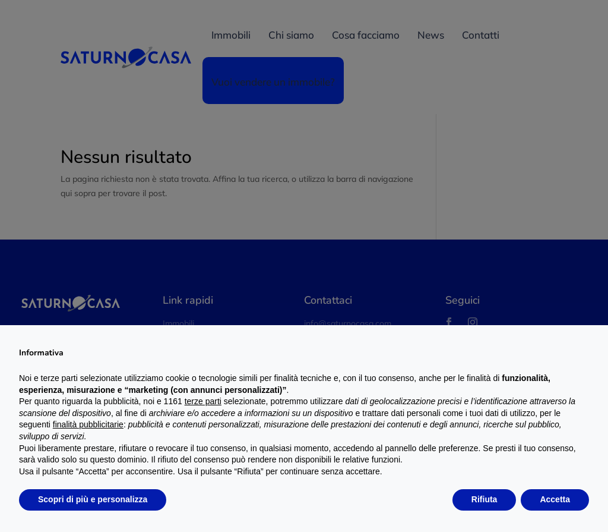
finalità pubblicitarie (88, 424)
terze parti (203, 401)
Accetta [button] (555, 499)
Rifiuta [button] (484, 499)
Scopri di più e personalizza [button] (92, 499)
